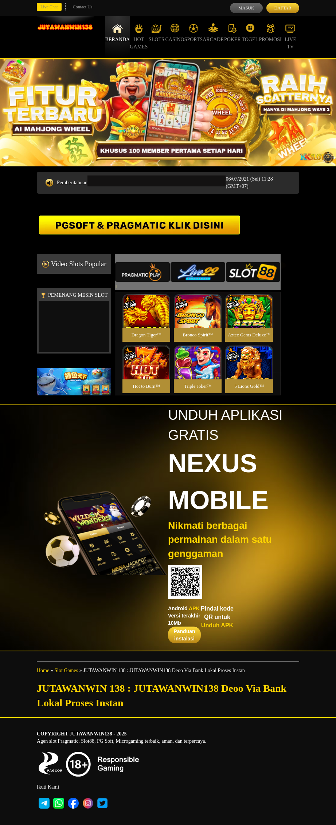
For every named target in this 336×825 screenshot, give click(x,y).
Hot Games (139, 36)
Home (43, 670)
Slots (156, 32)
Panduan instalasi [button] (184, 635)
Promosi (270, 32)
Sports (193, 32)
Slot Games (66, 670)
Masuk (246, 8)
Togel (250, 32)
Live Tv (290, 36)
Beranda (117, 32)
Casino (174, 32)
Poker (232, 32)
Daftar (282, 8)
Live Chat (49, 6)
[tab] (142, 272)
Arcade (213, 32)
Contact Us (83, 6)
